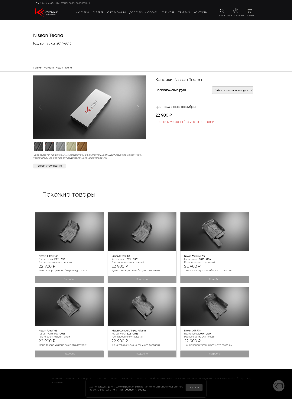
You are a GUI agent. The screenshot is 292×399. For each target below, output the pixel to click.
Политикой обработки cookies (129, 390)
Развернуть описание (49, 166)
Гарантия (167, 13)
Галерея (98, 13)
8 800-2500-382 (65, 3)
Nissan (59, 68)
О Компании (116, 13)
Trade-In (184, 13)
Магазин (82, 13)
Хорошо (194, 387)
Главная (37, 68)
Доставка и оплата (143, 13)
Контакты (200, 13)
